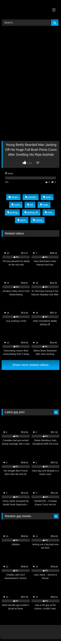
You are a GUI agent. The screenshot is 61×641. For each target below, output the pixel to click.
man (48, 212)
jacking (12, 212)
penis (21, 220)
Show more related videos (31, 365)
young (37, 220)
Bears (13, 197)
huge (44, 204)
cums (16, 204)
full (30, 204)
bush (47, 197)
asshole (30, 197)
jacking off (31, 212)
